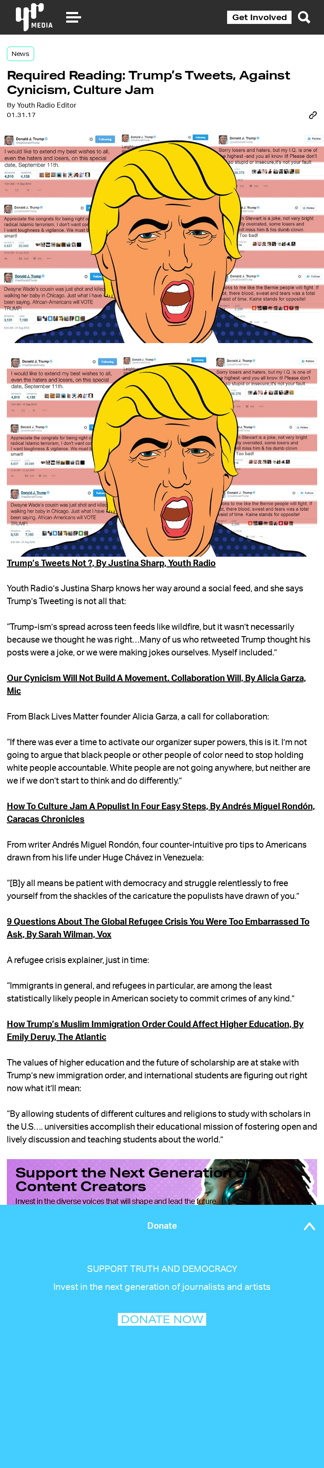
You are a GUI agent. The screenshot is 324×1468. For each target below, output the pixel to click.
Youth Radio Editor (46, 105)
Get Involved (259, 17)
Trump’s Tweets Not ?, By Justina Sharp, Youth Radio (111, 563)
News (20, 54)
